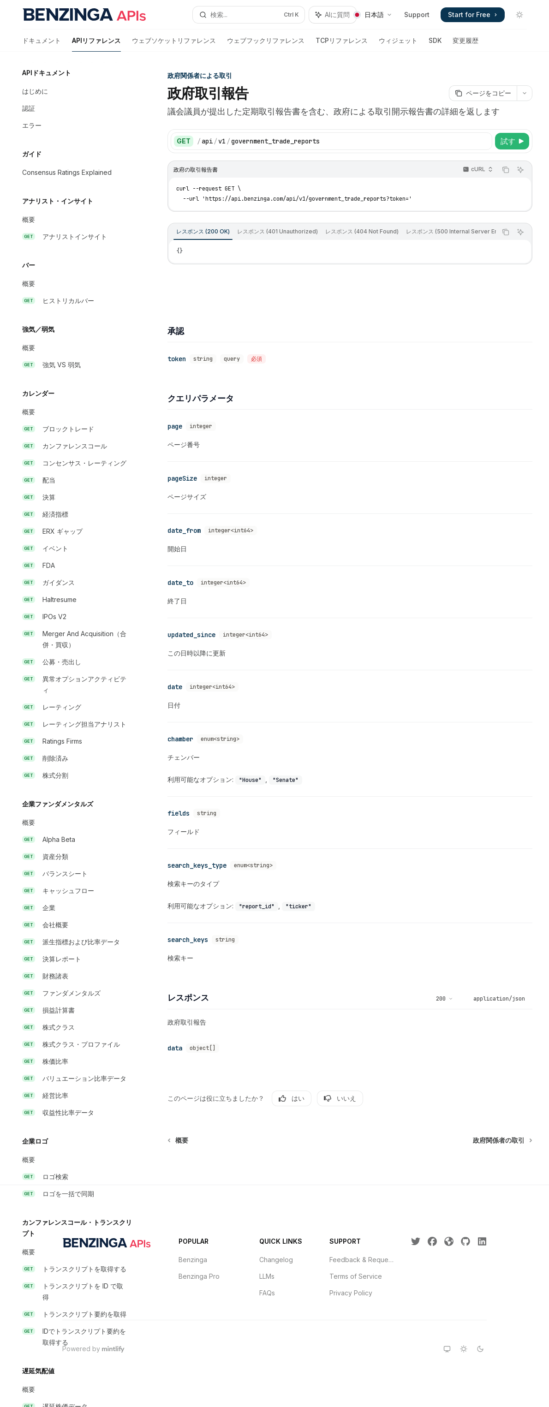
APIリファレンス (96, 44)
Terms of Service (355, 1276)
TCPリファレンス (342, 44)
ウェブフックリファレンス (265, 44)
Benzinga (193, 1260)
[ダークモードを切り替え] (519, 14)
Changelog (276, 1260)
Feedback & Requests (362, 1260)
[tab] (203, 231)
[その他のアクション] (524, 93)
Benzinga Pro (199, 1276)
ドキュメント (41, 44)
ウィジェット (398, 44)
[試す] (512, 141)
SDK (435, 44)
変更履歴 (465, 44)
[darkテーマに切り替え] (480, 1348)
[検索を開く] (248, 14)
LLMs (266, 1276)
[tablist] (332, 232)
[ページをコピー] (483, 93)
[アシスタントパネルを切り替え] (332, 14)
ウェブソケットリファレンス (174, 44)
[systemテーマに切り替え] (447, 1348)
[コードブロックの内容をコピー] (506, 170)
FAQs (267, 1293)
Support (417, 14)
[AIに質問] (520, 170)
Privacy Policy (350, 1293)
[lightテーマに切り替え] (463, 1348)
